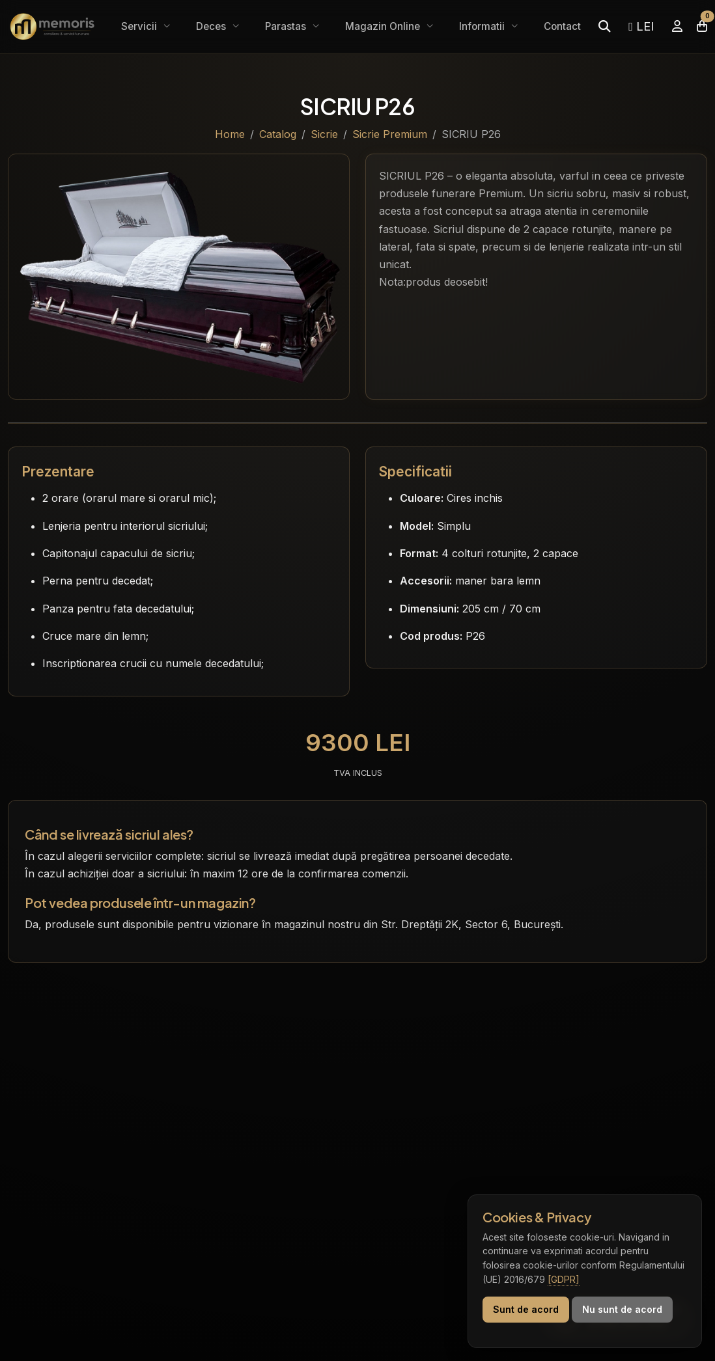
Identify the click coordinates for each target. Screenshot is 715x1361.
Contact (562, 26)
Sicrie (324, 134)
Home (230, 134)
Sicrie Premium (389, 134)
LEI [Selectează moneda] (641, 26)
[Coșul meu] (702, 26)
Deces (212, 26)
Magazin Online (384, 26)
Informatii (483, 26)
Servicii (140, 26)
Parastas (287, 26)
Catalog (277, 134)
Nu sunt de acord (622, 1309)
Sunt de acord (526, 1309)
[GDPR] (564, 1279)
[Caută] (604, 26)
